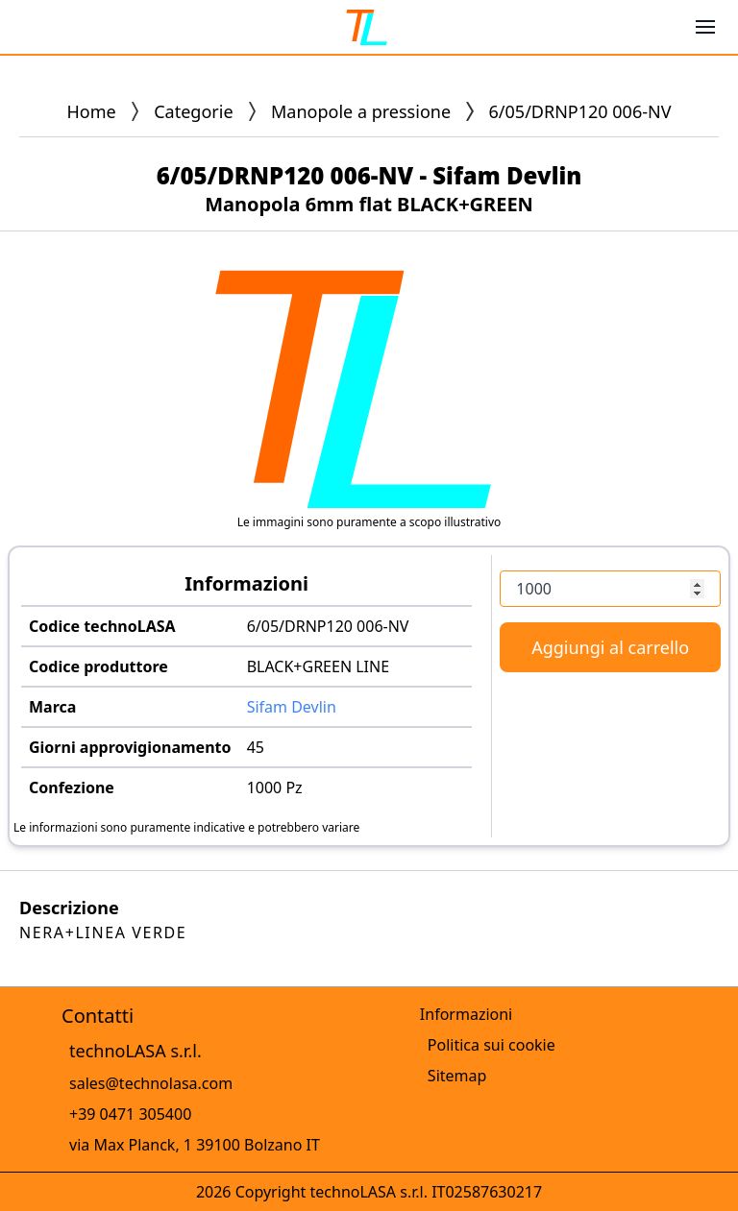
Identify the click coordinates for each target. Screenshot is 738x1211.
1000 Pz (275, 787)
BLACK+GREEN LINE (318, 666)
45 (255, 747)
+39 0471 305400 (130, 1114)
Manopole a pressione (361, 111)
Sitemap (457, 1075)
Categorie (193, 111)
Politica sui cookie (491, 1044)
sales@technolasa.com (151, 1083)
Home (91, 111)
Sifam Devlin (291, 706)
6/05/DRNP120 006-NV (328, 626)
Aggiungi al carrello (610, 647)
